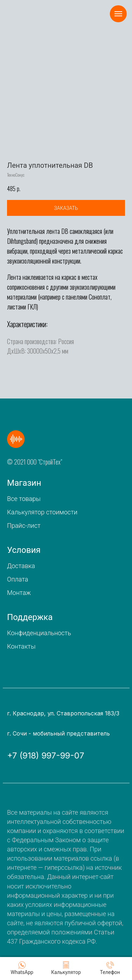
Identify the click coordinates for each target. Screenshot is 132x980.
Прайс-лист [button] (23, 525)
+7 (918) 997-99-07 (45, 755)
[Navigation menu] (118, 13)
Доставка (21, 565)
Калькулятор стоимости (42, 512)
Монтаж (19, 592)
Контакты (21, 646)
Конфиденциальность (39, 633)
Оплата (17, 579)
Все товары (23, 498)
